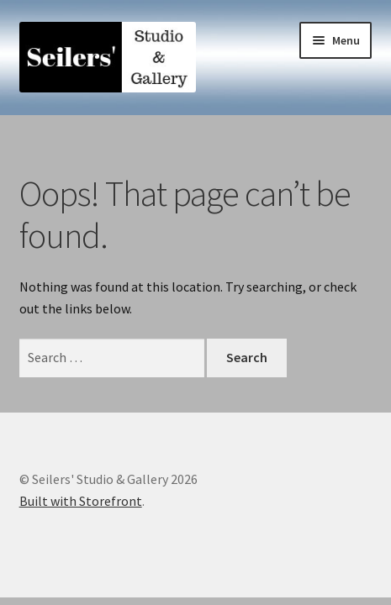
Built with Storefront (80, 500)
